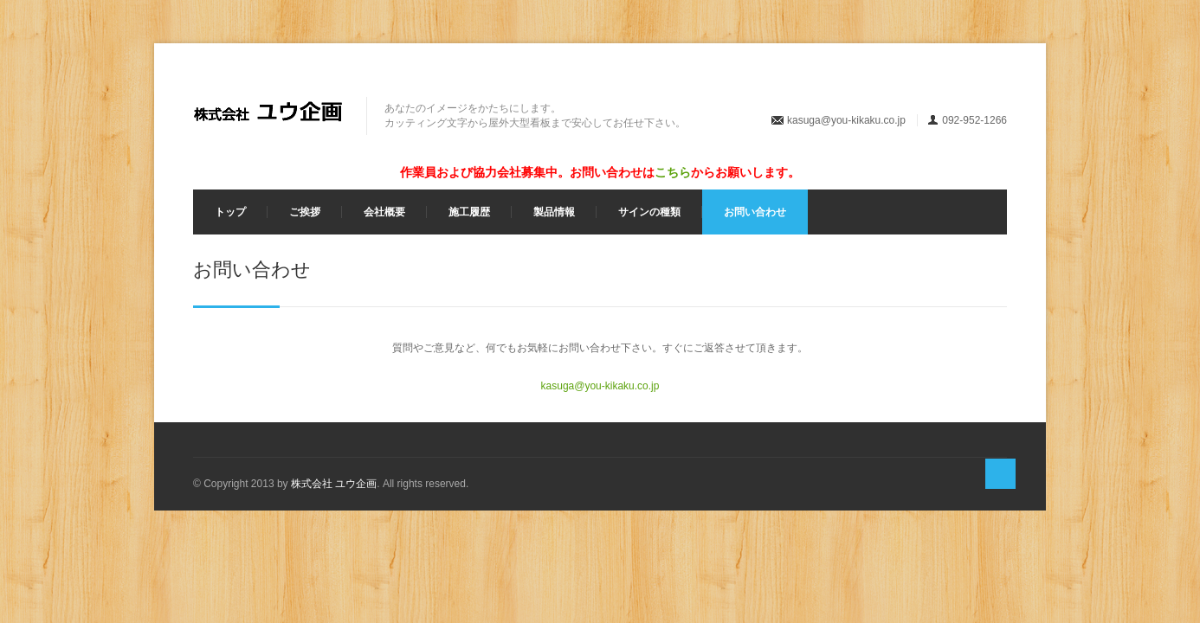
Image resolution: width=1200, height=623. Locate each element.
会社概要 (384, 212)
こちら (673, 172)
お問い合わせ (755, 212)
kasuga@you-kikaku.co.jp (846, 120)
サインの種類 (649, 212)
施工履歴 (469, 212)
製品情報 (554, 212)
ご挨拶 (304, 212)
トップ (230, 212)
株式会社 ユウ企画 (334, 484)
